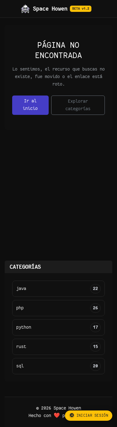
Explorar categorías (78, 105)
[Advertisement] (58, 199)
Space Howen (56, 8)
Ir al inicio (30, 104)
